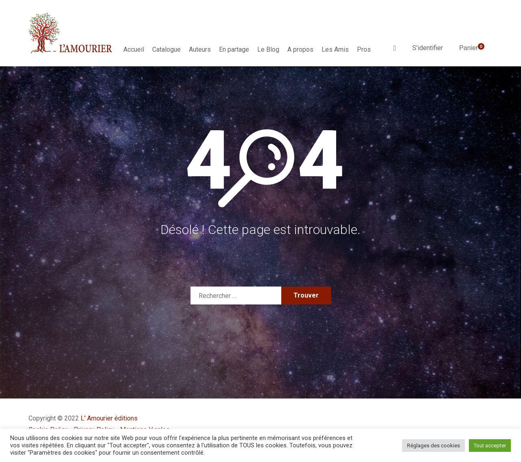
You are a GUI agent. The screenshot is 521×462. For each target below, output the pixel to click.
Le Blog (268, 49)
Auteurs (200, 49)
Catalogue (166, 49)
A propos (300, 49)
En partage (234, 49)
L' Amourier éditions (109, 418)
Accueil (133, 49)
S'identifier (427, 48)
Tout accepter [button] (490, 445)
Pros (364, 49)
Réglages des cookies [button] (433, 445)
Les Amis (335, 49)
